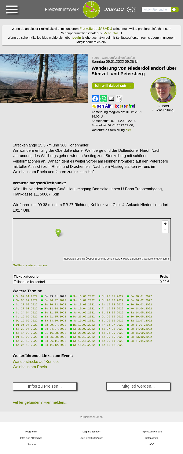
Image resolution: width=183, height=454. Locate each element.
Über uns (31, 444)
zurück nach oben (91, 416)
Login (76, 37)
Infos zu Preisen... (45, 386)
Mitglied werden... (138, 386)
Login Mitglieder (91, 431)
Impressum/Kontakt (152, 431)
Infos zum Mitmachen (31, 438)
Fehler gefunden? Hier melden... (40, 402)
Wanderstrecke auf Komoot (36, 362)
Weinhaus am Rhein (30, 367)
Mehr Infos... (112, 33)
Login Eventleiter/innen (91, 438)
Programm (31, 431)
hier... (129, 130)
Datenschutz (151, 438)
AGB (151, 444)
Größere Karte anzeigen (30, 265)
